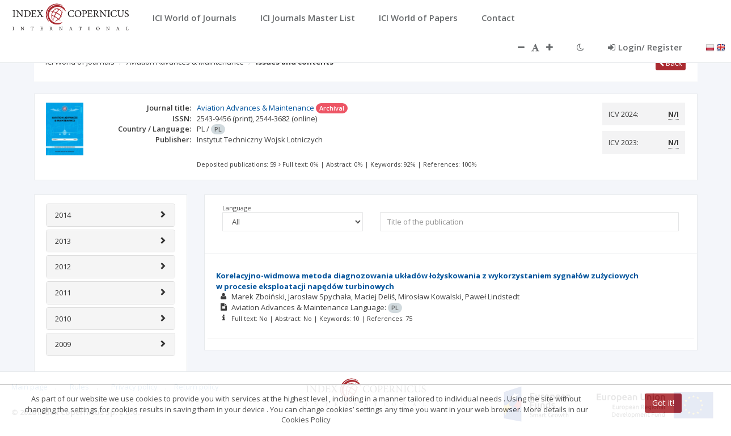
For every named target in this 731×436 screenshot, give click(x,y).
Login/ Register (645, 47)
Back (670, 63)
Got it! (663, 402)
